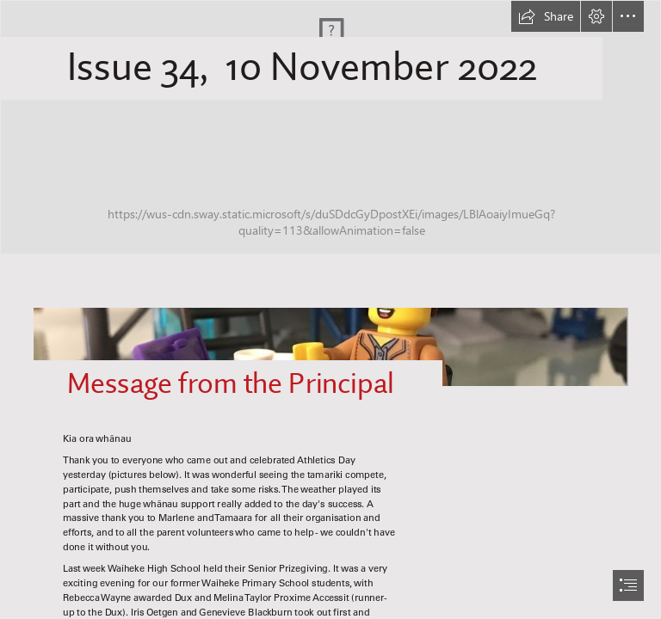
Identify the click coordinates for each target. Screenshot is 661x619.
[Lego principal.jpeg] (330, 337)
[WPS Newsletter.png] (330, 127)
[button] (545, 16)
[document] (330, 309)
